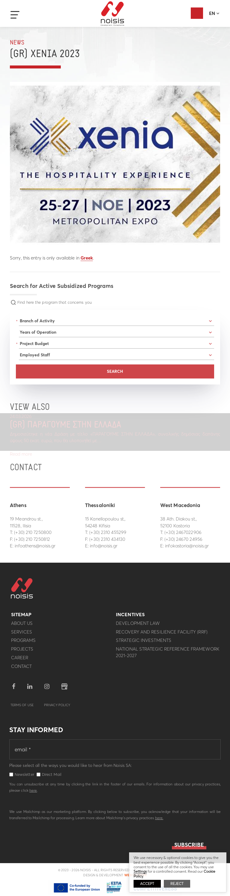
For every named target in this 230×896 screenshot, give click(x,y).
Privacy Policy (57, 707)
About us (22, 625)
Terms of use (22, 707)
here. (159, 820)
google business (64, 688)
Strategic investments (143, 642)
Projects (22, 651)
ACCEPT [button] (147, 883)
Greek (87, 258)
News (17, 43)
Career (19, 660)
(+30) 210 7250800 (33, 532)
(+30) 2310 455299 (107, 532)
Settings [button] (140, 871)
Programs (23, 642)
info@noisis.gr (103, 546)
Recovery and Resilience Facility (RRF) (162, 634)
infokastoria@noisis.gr (187, 546)
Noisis (112, 14)
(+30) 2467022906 (183, 532)
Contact (21, 668)
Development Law (138, 625)
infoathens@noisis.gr (35, 546)
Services (21, 634)
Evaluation (197, 13)
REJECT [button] (177, 883)
